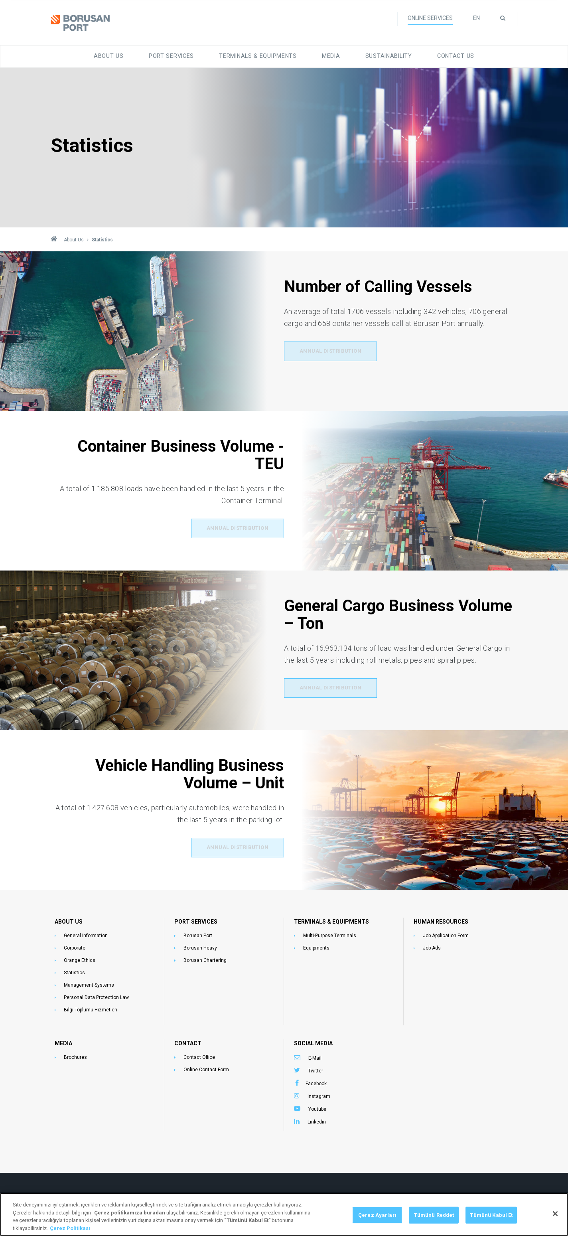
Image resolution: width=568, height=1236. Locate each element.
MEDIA (63, 1042)
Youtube (317, 1107)
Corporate (74, 946)
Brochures (75, 1055)
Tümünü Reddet (434, 1227)
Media (328, 55)
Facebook (316, 1082)
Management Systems (89, 983)
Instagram (319, 1095)
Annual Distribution (331, 351)
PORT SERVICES (195, 920)
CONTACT (187, 1042)
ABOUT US (69, 920)
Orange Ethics (79, 959)
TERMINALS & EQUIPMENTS (331, 920)
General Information (86, 934)
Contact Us (447, 55)
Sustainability (383, 55)
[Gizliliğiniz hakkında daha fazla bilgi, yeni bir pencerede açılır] (129, 1225)
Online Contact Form (206, 1068)
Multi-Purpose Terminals (329, 934)
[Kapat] (555, 1226)
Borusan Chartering (205, 959)
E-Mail (314, 1056)
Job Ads (432, 946)
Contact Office (199, 1055)
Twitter (315, 1069)
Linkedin (317, 1120)
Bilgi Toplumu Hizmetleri (90, 1008)
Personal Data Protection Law (96, 996)
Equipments (316, 946)
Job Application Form (446, 934)
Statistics (74, 971)
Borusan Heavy (200, 946)
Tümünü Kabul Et (491, 1227)
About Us (118, 55)
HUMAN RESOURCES (441, 920)
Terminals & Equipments (258, 55)
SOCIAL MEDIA (313, 1042)
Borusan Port (197, 934)
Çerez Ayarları (377, 1227)
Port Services (177, 55)
